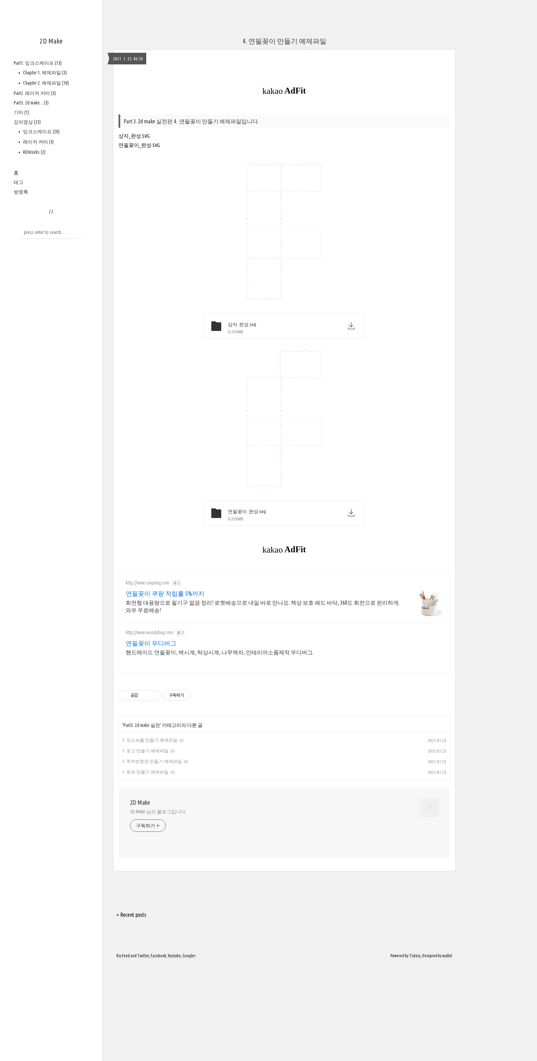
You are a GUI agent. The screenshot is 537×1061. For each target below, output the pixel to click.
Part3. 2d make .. (31, 103)
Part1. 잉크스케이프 (38, 63)
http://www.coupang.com (147, 678)
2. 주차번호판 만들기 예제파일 (152, 857)
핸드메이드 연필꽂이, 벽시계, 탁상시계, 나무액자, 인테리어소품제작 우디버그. (220, 748)
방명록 (21, 192)
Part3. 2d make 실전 (141, 821)
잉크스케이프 (41, 131)
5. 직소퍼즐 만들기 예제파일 (149, 836)
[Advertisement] (205, 48)
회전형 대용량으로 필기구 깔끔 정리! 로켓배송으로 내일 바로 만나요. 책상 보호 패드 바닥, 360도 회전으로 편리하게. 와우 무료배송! (263, 702)
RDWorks (34, 152)
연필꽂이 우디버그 (151, 739)
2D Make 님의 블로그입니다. (158, 907)
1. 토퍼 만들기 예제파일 (145, 867)
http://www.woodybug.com (149, 728)
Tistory (415, 1051)
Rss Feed (123, 1051)
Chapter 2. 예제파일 (45, 83)
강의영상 (27, 122)
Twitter (143, 1051)
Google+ (189, 1051)
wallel (447, 1051)
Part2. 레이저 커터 (35, 93)
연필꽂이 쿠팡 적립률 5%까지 (165, 689)
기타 (21, 112)
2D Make (51, 41)
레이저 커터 (38, 142)
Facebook (158, 1051)
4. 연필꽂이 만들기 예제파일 (284, 137)
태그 (18, 182)
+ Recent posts (131, 1011)
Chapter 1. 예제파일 (44, 72)
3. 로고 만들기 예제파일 (145, 846)
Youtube (174, 1051)
